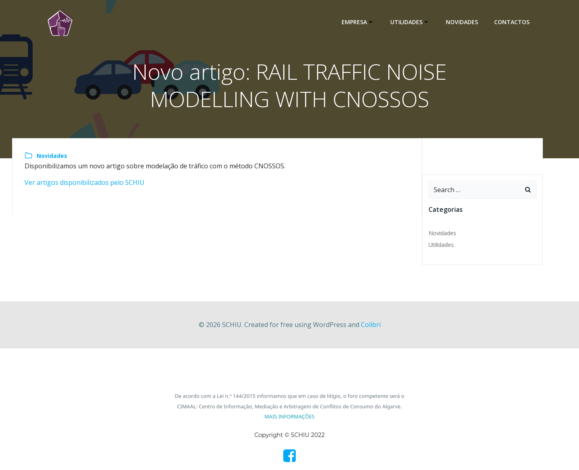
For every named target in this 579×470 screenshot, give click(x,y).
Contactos (512, 22)
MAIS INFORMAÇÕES (289, 416)
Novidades (462, 22)
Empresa (358, 22)
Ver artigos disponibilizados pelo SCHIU (84, 182)
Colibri (371, 324)
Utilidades (410, 22)
